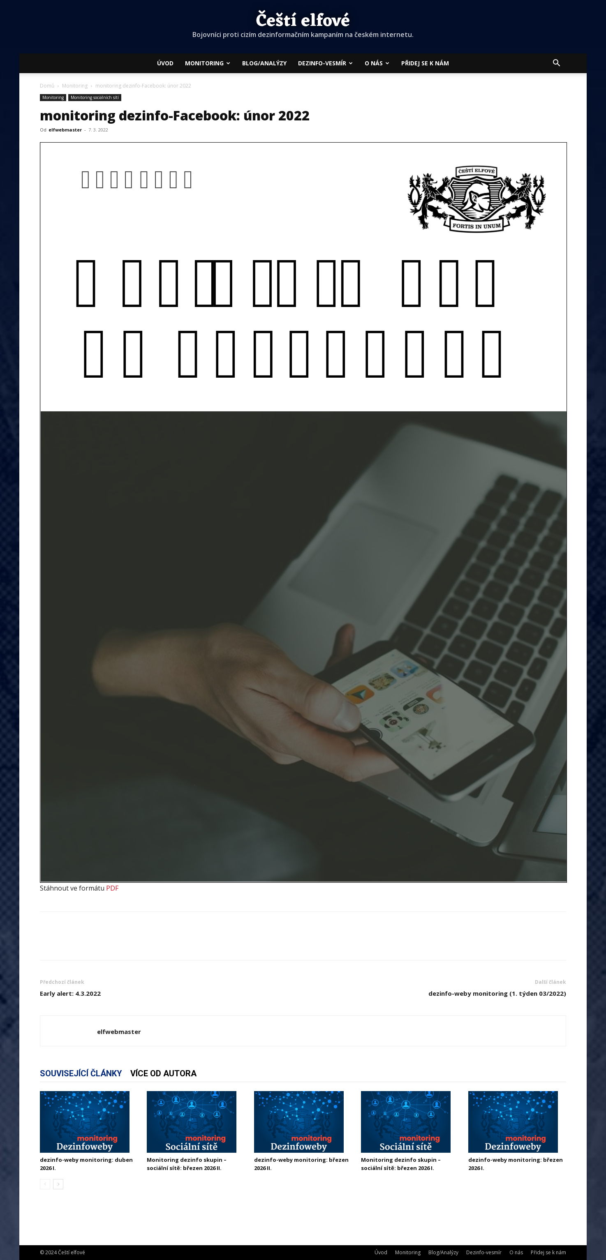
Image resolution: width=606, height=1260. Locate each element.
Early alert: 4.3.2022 (70, 993)
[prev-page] (45, 1184)
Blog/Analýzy (264, 63)
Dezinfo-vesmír (325, 63)
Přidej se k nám (425, 63)
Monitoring (207, 63)
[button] (556, 63)
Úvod (165, 63)
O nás (377, 63)
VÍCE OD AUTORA (163, 1073)
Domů (47, 85)
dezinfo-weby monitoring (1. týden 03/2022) (497, 993)
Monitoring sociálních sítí (95, 97)
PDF (112, 888)
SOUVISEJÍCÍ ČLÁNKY (81, 1073)
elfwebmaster (65, 130)
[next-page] (58, 1184)
